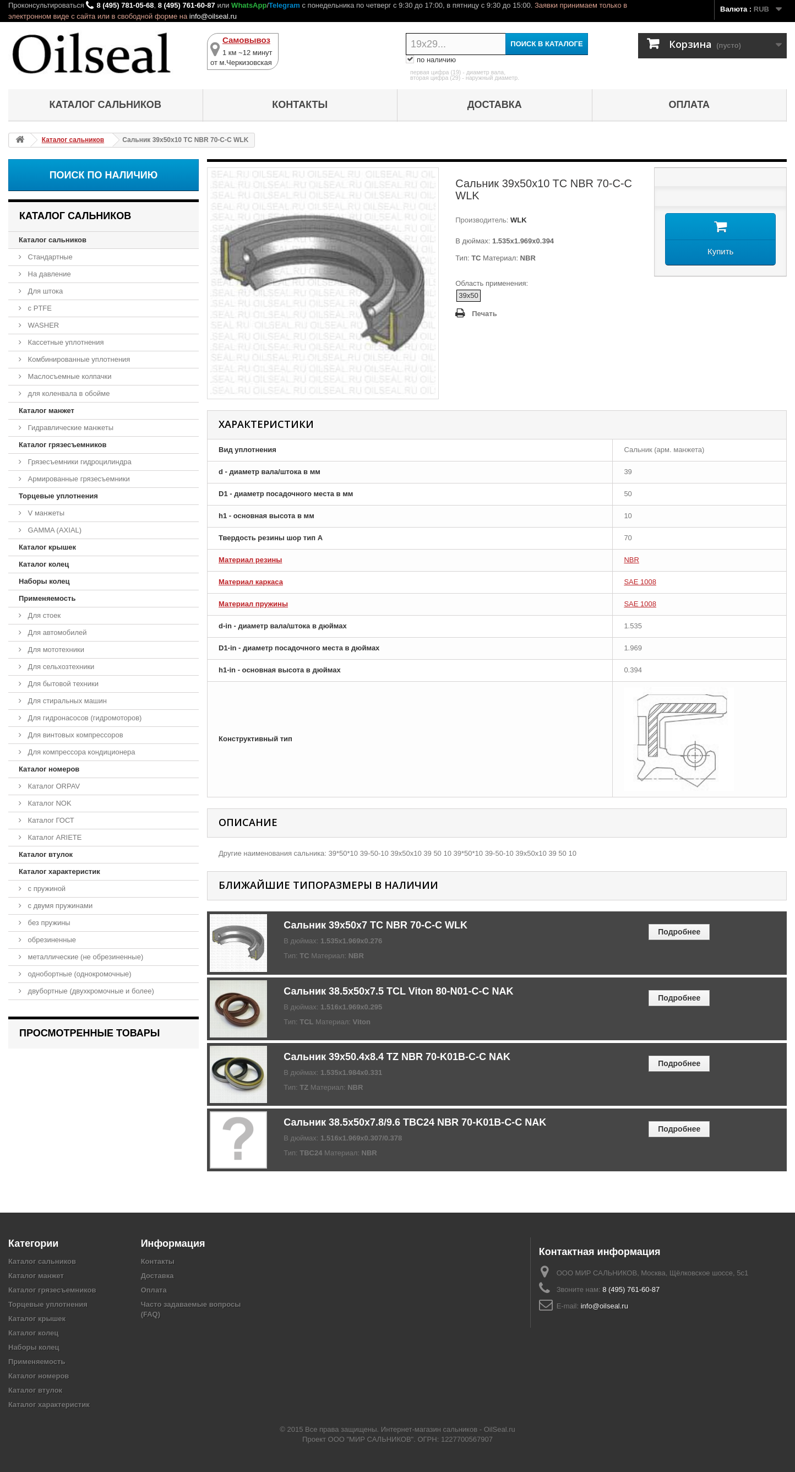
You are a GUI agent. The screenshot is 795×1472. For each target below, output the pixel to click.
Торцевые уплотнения (58, 496)
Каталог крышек (47, 547)
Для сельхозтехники (60, 666)
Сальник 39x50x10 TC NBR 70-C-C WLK (95, 1062)
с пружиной (46, 888)
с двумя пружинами (59, 905)
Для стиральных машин (66, 701)
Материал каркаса (251, 582)
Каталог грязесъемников (62, 445)
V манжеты (45, 513)
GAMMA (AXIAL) (53, 530)
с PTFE (39, 308)
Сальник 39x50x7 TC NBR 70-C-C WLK (375, 925)
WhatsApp (248, 5)
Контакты (300, 104)
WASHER (42, 325)
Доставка (494, 104)
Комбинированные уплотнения (78, 359)
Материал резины (250, 560)
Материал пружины (253, 604)
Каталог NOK (49, 803)
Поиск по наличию (104, 175)
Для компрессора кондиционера (80, 752)
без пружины (48, 923)
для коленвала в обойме (68, 393)
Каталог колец (44, 564)
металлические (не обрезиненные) (84, 957)
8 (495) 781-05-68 (125, 5)
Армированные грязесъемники (78, 479)
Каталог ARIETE (53, 837)
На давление (48, 274)
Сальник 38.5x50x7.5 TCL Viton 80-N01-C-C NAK (398, 991)
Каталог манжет (46, 410)
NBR (631, 560)
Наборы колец (44, 581)
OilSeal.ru (499, 1429)
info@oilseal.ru (213, 16)
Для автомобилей (56, 632)
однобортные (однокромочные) (79, 974)
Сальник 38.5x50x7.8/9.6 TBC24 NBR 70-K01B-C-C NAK (415, 1122)
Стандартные (49, 257)
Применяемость (47, 598)
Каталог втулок (46, 854)
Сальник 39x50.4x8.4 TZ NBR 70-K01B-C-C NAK (397, 1056)
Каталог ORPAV (53, 786)
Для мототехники (55, 649)
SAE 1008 (640, 582)
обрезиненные (51, 940)
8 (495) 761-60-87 (186, 5)
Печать (484, 313)
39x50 (468, 295)
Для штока (44, 291)
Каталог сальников (105, 104)
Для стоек (43, 615)
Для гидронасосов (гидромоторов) (83, 718)
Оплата (689, 104)
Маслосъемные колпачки (69, 376)
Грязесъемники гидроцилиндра (79, 462)
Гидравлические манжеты (69, 427)
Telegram (284, 5)
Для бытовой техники (62, 684)
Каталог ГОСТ (50, 820)
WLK (517, 220)
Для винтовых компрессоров (74, 735)
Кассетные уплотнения (65, 342)
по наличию (431, 60)
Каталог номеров (49, 769)
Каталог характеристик (59, 871)
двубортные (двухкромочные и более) (90, 991)
